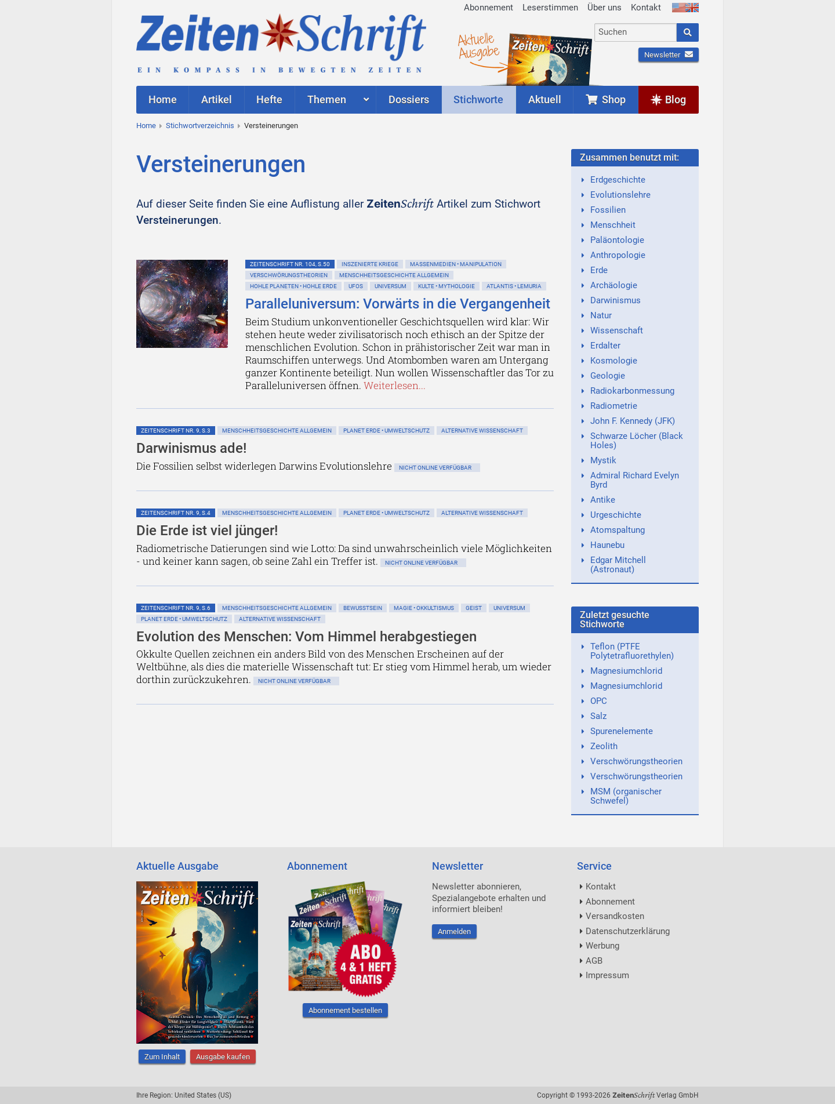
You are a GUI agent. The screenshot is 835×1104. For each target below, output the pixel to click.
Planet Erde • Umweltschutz (386, 430)
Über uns (604, 7)
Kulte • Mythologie (446, 286)
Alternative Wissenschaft (482, 430)
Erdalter (605, 345)
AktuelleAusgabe (478, 45)
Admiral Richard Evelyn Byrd (634, 480)
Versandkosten (615, 916)
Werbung (602, 945)
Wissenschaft (616, 330)
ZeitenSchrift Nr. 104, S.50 (290, 264)
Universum (390, 286)
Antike (602, 500)
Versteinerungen (271, 125)
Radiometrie (613, 406)
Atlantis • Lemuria (514, 286)
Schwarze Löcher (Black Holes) (636, 441)
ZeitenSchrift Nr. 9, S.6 (175, 608)
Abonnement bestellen (345, 1010)
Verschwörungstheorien (289, 275)
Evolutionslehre (620, 195)
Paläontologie (617, 240)
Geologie (607, 376)
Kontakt (646, 7)
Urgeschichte (615, 515)
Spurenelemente (621, 731)
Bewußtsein (362, 608)
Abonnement (488, 7)
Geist (474, 608)
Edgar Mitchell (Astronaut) (618, 565)
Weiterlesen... (395, 385)
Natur (601, 315)
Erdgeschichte (617, 180)
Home (146, 125)
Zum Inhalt (162, 1056)
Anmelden (454, 931)
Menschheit (613, 225)
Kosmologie (613, 360)
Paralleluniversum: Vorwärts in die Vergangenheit (397, 304)
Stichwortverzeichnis (200, 125)
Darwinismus (615, 300)
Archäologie (613, 285)
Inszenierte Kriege (370, 264)
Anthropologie (617, 255)
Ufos (355, 286)
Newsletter (668, 54)
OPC (598, 701)
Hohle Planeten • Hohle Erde (293, 286)
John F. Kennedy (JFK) (632, 421)
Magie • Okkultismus (424, 608)
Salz (598, 716)
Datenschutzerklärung (628, 931)
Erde (599, 270)
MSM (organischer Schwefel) (626, 796)
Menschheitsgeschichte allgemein (394, 275)
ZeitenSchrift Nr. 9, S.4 (175, 513)
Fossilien (608, 210)
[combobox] (635, 32)
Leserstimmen (550, 7)
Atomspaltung (617, 530)
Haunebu (607, 545)
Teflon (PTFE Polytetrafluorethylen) (632, 651)
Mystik (603, 460)
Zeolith (604, 746)
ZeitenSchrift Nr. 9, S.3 (175, 430)
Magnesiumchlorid (626, 671)
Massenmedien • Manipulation (456, 264)
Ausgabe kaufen (223, 1056)
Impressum (607, 975)
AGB (594, 961)
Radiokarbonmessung (632, 391)
